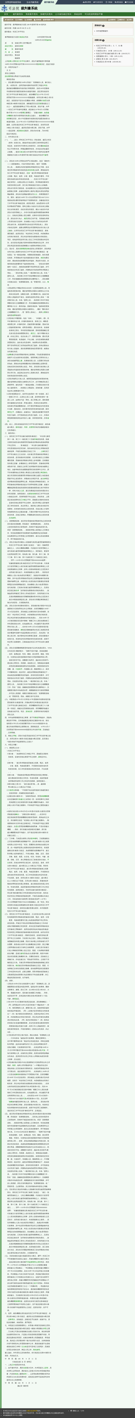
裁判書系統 (49, 2)
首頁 (6, 14)
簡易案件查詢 (32, 14)
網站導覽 (87, 2)
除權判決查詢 (46, 14)
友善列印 (111, 20)
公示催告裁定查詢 (63, 14)
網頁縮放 (119, 2)
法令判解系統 (33, 2)
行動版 (108, 2)
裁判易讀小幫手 (48, 20)
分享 (129, 20)
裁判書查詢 (18, 14)
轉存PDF (121, 20)
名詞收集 (37, 20)
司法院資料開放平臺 (94, 14)
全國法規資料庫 (31, 1411)
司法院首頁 (98, 2)
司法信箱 (129, 2)
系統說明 (78, 14)
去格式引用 (8, 20)
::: (81, 2)
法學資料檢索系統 (13, 2)
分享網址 (19, 20)
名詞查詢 (28, 20)
